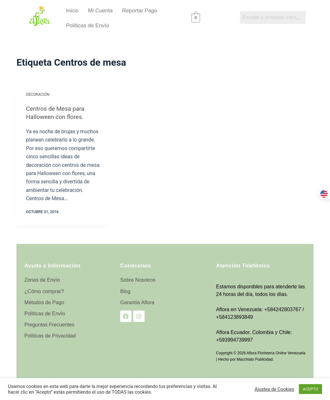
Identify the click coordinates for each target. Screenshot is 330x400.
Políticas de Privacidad (50, 335)
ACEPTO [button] (310, 389)
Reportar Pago (139, 11)
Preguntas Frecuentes (49, 324)
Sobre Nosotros (137, 279)
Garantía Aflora (137, 302)
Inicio (72, 11)
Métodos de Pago (44, 302)
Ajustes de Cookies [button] (274, 389)
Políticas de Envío (87, 26)
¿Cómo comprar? (44, 291)
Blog (125, 291)
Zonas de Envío (42, 279)
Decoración (37, 94)
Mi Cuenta (100, 11)
